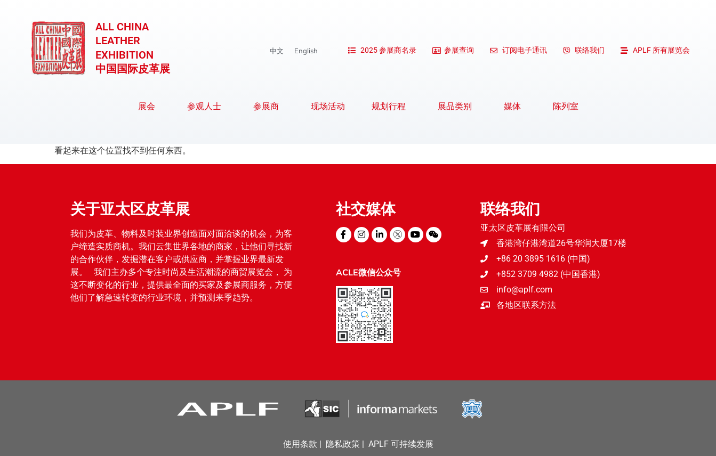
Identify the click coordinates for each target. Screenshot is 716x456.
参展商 (268, 106)
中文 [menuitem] (277, 50)
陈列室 (565, 106)
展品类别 (457, 106)
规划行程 (391, 106)
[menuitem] (276, 51)
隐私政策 (343, 444)
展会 (149, 106)
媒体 (515, 106)
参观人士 (207, 106)
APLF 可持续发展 (400, 444)
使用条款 (300, 444)
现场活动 (328, 106)
